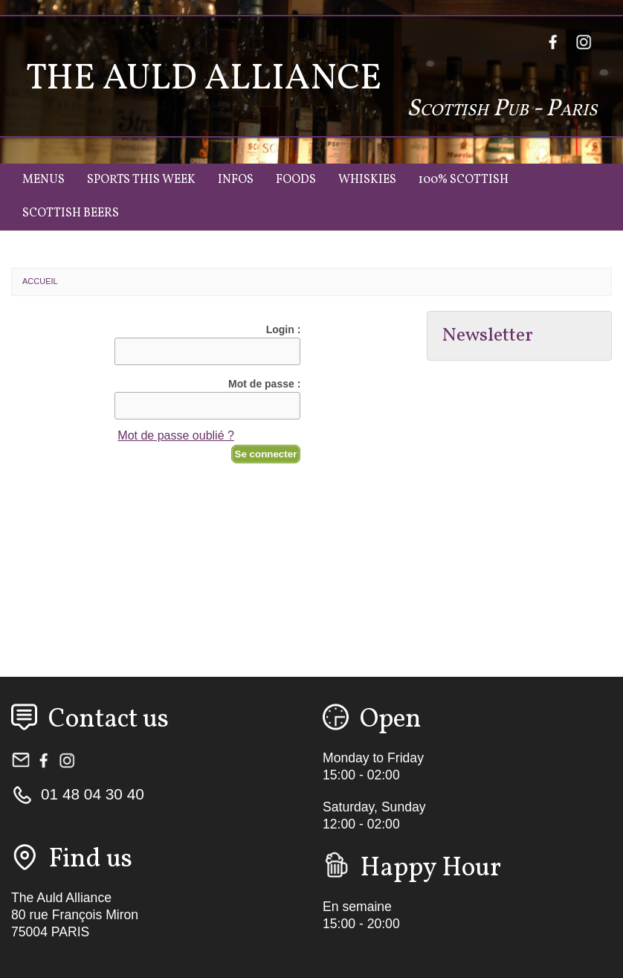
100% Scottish (464, 180)
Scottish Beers (70, 213)
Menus (43, 180)
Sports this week (141, 180)
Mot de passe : (264, 384)
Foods (296, 180)
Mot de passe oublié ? (175, 435)
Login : (283, 329)
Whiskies (367, 180)
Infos (236, 180)
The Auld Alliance (203, 79)
